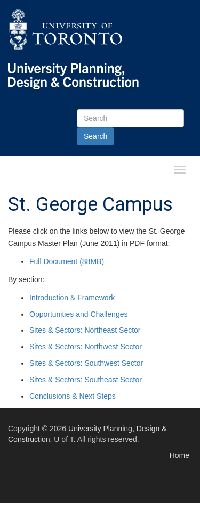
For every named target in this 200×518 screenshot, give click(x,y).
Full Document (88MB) (66, 261)
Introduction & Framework (72, 297)
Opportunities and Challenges (78, 314)
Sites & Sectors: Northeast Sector (85, 330)
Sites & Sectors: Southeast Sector (85, 379)
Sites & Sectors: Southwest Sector (86, 363)
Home (179, 455)
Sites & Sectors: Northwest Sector (85, 346)
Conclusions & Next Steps (72, 396)
